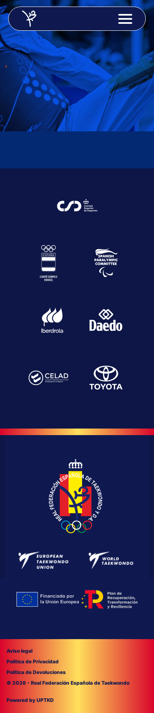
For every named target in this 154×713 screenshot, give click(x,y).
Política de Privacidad (33, 661)
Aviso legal (19, 651)
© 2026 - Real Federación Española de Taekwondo (68, 683)
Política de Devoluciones (36, 672)
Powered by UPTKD (30, 700)
